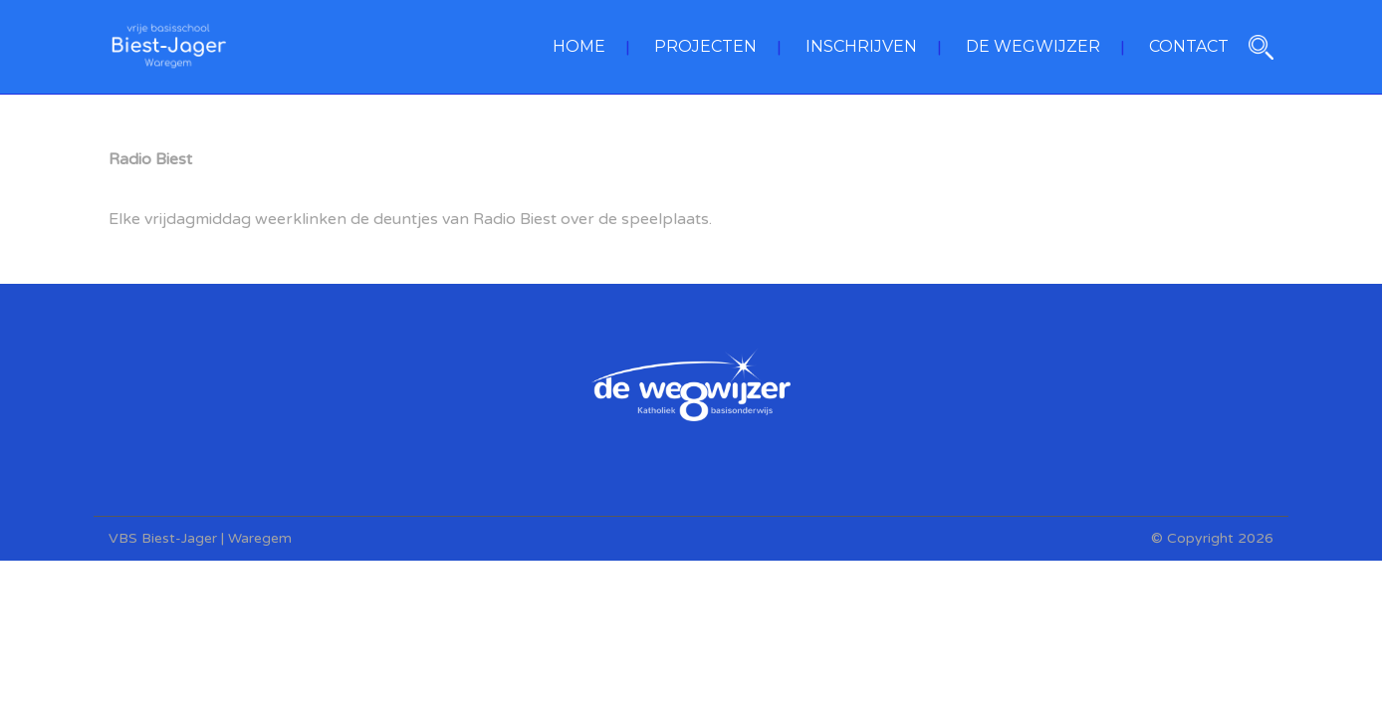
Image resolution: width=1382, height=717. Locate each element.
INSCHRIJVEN (861, 46)
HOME (579, 46)
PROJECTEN (705, 46)
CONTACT (1189, 46)
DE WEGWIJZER (1033, 46)
